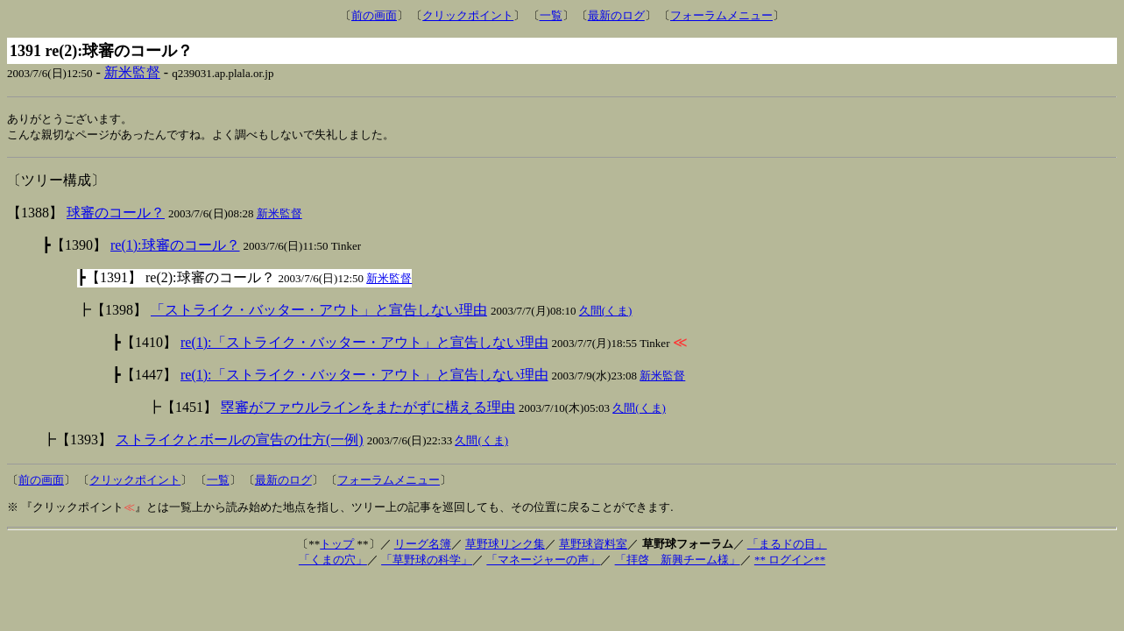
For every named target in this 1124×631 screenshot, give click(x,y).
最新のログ (616, 15)
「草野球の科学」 (426, 561)
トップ (337, 545)
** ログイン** (789, 561)
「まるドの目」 (787, 545)
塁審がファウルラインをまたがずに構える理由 (368, 408)
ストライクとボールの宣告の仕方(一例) (240, 441)
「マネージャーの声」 (543, 561)
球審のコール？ (116, 214)
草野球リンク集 (505, 545)
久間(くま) (606, 312)
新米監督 (132, 72)
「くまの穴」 (333, 561)
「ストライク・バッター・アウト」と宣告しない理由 (319, 311)
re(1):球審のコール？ (175, 246)
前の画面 (374, 15)
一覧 (551, 15)
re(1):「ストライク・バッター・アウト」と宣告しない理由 (364, 344)
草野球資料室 (593, 545)
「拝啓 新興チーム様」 (677, 561)
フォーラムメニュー (721, 15)
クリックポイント (467, 15)
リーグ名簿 (422, 545)
